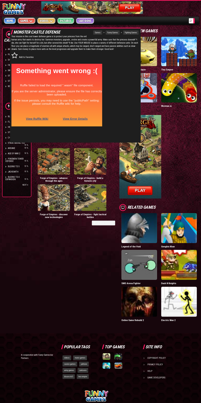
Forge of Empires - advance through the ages (47, 172)
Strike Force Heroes (18, 132)
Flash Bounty (14, 121)
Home (10, 21)
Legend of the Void (144, 229)
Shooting (12, 59)
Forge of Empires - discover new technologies (94, 172)
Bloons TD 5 (14, 166)
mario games (80, 328)
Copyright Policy (156, 328)
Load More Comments (117, 180)
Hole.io (138, 94)
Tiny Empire (174, 63)
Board (11, 86)
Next (25, 185)
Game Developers (156, 348)
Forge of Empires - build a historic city (70, 172)
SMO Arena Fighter (144, 260)
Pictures (65, 21)
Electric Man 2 (175, 291)
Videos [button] (46, 21)
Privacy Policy (155, 335)
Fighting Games (119, 32)
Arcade (11, 49)
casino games (70, 335)
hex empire (82, 347)
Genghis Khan (175, 229)
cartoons (83, 341)
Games (86, 32)
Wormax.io (173, 94)
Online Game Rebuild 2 (146, 291)
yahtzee (84, 335)
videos (67, 328)
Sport (11, 75)
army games (69, 341)
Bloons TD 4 (14, 116)
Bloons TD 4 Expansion (12, 178)
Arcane (11, 148)
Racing (11, 70)
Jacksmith (13, 171)
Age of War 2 (14, 153)
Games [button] (26, 21)
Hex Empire (13, 127)
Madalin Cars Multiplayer (147, 63)
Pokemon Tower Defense (14, 159)
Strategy (12, 81)
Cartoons (85, 21)
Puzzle (11, 54)
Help (149, 341)
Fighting (12, 65)
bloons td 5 (68, 347)
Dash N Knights (176, 260)
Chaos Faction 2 (16, 137)
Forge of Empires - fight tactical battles (117, 172)
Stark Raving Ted (16, 143)
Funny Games (101, 32)
